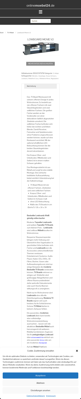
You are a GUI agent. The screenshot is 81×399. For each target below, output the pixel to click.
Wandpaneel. (43, 343)
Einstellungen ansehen (40, 390)
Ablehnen (40, 383)
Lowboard (24, 78)
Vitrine (42, 340)
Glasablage (41, 76)
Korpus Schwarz (51, 76)
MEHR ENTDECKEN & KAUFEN (40, 64)
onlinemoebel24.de (37, 337)
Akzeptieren (40, 375)
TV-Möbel (10, 33)
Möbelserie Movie (44, 78)
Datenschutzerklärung (36, 396)
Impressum (51, 396)
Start (1, 33)
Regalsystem (55, 78)
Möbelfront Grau (33, 78)
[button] (77, 350)
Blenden (35, 76)
